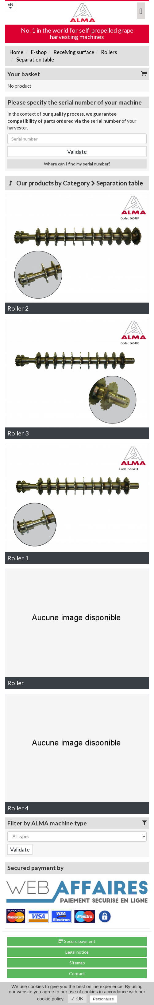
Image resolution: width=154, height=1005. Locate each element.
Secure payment (77, 941)
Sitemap (77, 962)
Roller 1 (18, 558)
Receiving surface (73, 52)
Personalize (103, 999)
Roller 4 (18, 808)
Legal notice (77, 952)
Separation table (34, 59)
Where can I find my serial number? (77, 163)
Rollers (108, 52)
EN (10, 5)
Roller (15, 682)
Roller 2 (18, 308)
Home (16, 52)
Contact (77, 973)
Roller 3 (18, 433)
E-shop (38, 52)
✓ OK (77, 998)
